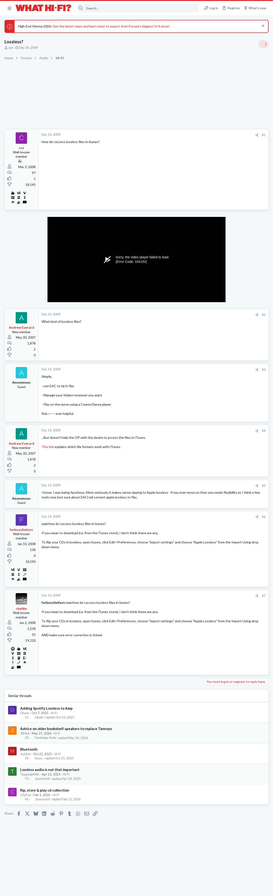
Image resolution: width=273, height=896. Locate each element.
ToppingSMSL (30, 776)
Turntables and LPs (219, 352)
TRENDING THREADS (213, 274)
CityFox (25, 797)
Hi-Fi (54, 715)
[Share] (181, 135)
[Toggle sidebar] (263, 44)
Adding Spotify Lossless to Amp (46, 710)
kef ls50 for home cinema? (225, 492)
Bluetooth (29, 751)
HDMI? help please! (220, 529)
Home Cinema (215, 297)
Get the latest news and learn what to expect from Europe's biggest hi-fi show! (111, 26)
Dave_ (39, 760)
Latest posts (208, 455)
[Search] (138, 8)
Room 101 (213, 429)
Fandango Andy (46, 740)
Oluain (24, 715)
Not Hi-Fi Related (217, 442)
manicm (25, 756)
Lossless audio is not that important (50, 771)
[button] (9, 8)
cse (11, 47)
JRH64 (25, 735)
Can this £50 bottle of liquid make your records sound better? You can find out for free (235, 333)
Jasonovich (42, 781)
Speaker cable (216, 307)
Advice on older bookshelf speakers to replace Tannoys (66, 731)
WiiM (209, 547)
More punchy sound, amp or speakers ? (234, 407)
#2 (187, 315)
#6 (187, 519)
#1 (187, 135)
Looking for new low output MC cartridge (236, 584)
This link (48, 447)
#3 (187, 370)
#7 (187, 598)
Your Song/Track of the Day (226, 384)
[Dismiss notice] (262, 26)
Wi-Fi (209, 556)
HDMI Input (214, 284)
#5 (187, 486)
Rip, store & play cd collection (44, 792)
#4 (187, 431)
